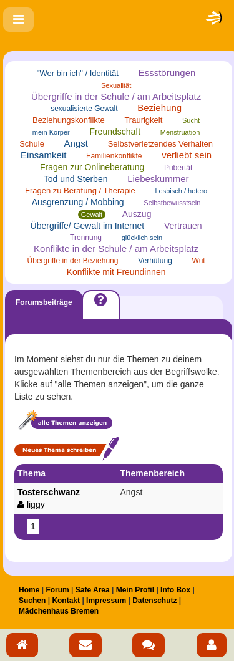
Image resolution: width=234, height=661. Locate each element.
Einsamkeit (43, 155)
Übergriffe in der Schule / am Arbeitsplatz (116, 96)
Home (29, 590)
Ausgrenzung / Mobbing (78, 202)
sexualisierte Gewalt (84, 108)
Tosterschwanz (65, 499)
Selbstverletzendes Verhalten (160, 143)
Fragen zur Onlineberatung (92, 167)
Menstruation (180, 132)
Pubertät (178, 167)
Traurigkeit (143, 120)
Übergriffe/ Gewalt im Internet (88, 226)
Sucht (191, 120)
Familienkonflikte (114, 156)
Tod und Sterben (76, 179)
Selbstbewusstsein (172, 202)
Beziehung (159, 107)
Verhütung (155, 260)
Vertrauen (183, 226)
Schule (31, 143)
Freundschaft (114, 132)
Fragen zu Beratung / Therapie (80, 190)
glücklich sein (142, 237)
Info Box (175, 590)
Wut (198, 260)
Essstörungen (167, 72)
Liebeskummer (157, 178)
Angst (76, 143)
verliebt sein (187, 155)
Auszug (137, 214)
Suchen (32, 600)
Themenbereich (152, 473)
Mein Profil (135, 590)
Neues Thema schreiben (66, 449)
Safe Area (93, 590)
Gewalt (91, 214)
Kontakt (66, 600)
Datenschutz (154, 600)
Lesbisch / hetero (181, 191)
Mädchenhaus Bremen (59, 611)
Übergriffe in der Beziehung (73, 260)
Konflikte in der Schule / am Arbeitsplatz (116, 248)
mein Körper (51, 132)
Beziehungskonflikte (68, 120)
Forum (57, 590)
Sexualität (116, 85)
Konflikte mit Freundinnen (116, 272)
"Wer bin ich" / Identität (78, 73)
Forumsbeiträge (44, 302)
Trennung (86, 237)
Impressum (106, 600)
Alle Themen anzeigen (64, 421)
